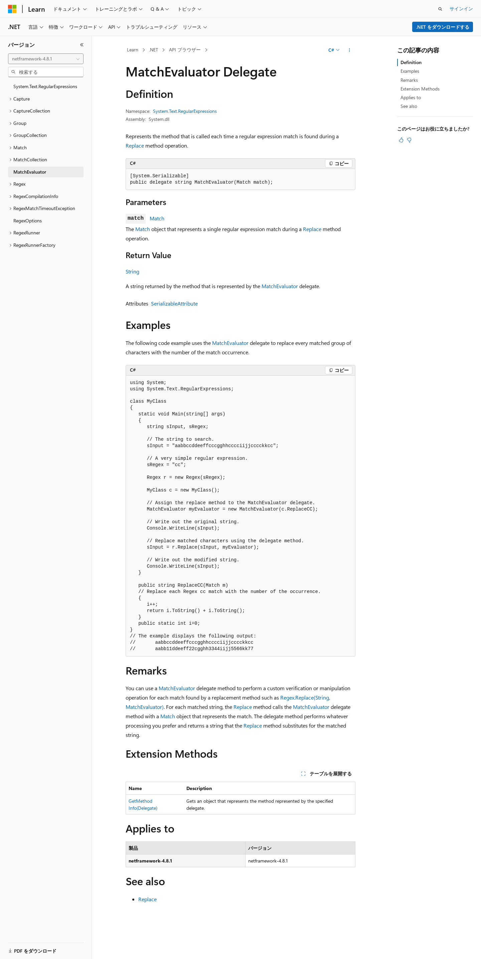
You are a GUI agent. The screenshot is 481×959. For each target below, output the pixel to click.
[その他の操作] (349, 50)
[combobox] (46, 58)
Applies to (410, 97)
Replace (135, 145)
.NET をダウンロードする (442, 27)
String (132, 271)
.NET (153, 49)
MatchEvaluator (280, 286)
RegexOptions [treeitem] (27, 220)
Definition (411, 62)
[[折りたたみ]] (82, 45)
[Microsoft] (12, 9)
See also (408, 106)
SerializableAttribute (174, 303)
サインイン (461, 8)
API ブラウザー (185, 49)
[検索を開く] (440, 9)
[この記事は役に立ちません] (409, 140)
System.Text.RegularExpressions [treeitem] (45, 86)
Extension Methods (420, 88)
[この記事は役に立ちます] (401, 140)
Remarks (409, 80)
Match (157, 218)
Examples (409, 71)
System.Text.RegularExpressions (185, 111)
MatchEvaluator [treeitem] (29, 172)
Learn (132, 49)
